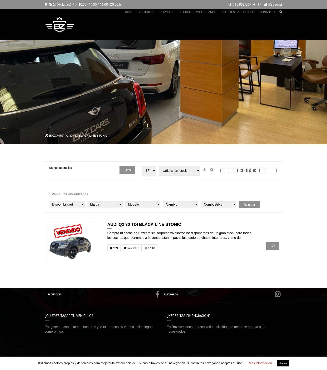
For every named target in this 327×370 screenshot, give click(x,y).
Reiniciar (249, 204)
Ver (272, 246)
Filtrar (127, 170)
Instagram (222, 294)
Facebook (103, 294)
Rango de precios (60, 167)
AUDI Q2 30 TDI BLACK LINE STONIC (144, 224)
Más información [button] (260, 363)
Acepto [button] (283, 363)
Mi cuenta (273, 4)
